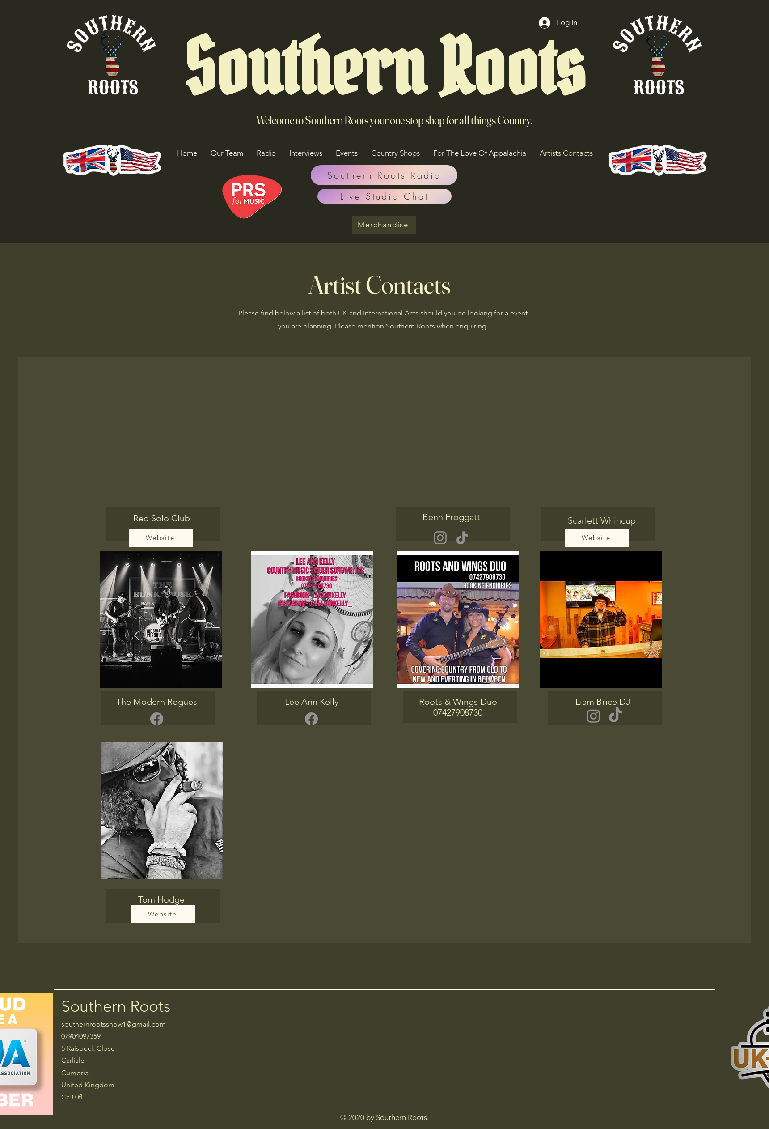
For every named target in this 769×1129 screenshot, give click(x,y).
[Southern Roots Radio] (384, 175)
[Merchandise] (384, 225)
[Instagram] (440, 537)
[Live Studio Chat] (384, 196)
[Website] (161, 538)
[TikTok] (462, 537)
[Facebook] (156, 719)
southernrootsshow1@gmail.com (113, 1024)
